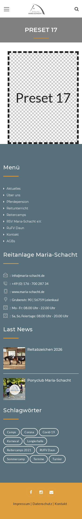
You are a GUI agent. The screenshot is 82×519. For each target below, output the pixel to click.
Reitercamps (16, 215)
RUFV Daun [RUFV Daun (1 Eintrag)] (47, 450)
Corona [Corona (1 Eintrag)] (29, 432)
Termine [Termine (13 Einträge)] (38, 459)
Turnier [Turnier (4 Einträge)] (57, 459)
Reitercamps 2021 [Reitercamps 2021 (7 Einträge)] (19, 450)
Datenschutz (42, 504)
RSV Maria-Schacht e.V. (24, 221)
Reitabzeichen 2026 (44, 349)
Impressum (21, 504)
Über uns (13, 195)
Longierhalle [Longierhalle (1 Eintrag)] (35, 441)
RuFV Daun (15, 228)
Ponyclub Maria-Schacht (49, 380)
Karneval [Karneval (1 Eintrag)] (13, 441)
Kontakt (13, 235)
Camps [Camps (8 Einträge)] (11, 432)
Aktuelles (14, 189)
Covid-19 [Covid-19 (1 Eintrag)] (49, 432)
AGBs (11, 241)
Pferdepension (18, 202)
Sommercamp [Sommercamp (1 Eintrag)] (16, 459)
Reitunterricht (17, 208)
